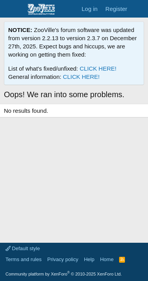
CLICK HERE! (98, 68)
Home (107, 259)
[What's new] (138, 9)
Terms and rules (23, 259)
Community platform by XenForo (63, 274)
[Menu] (11, 9)
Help (89, 259)
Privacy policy (62, 259)
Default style (22, 248)
